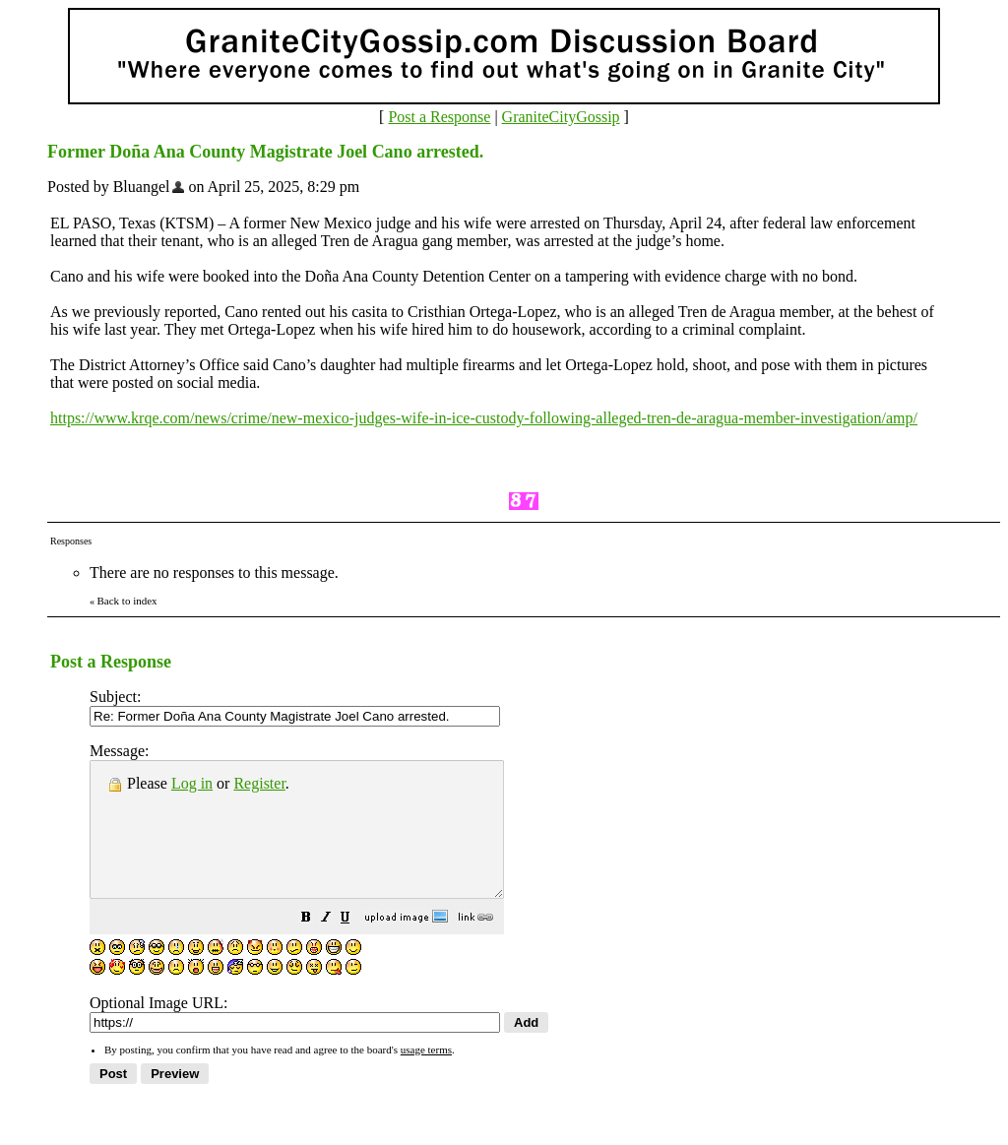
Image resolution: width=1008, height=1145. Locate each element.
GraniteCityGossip (561, 116)
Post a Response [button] (439, 116)
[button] (355, 945)
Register (258, 783)
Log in (192, 783)
